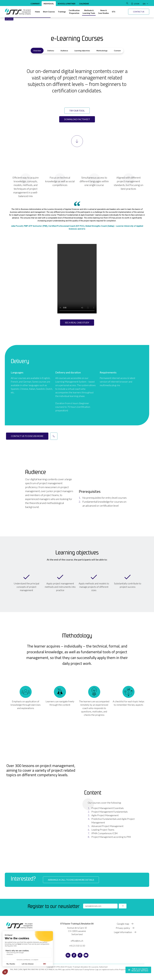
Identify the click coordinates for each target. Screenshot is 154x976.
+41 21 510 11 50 (77, 945)
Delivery (50, 51)
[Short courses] (48, 11)
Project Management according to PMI (111, 836)
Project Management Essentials (107, 808)
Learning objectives (82, 51)
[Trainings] (61, 11)
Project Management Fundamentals (109, 811)
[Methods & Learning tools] (89, 11)
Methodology (101, 51)
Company (35, 4)
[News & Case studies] (103, 11)
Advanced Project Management (107, 826)
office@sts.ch (77, 940)
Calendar (84, 4)
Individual (49, 4)
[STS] (113, 11)
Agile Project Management (105, 815)
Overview (37, 51)
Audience (64, 51)
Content (117, 51)
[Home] (37, 11)
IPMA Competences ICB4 (104, 833)
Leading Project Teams (102, 829)
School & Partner (66, 4)
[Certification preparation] (74, 11)
